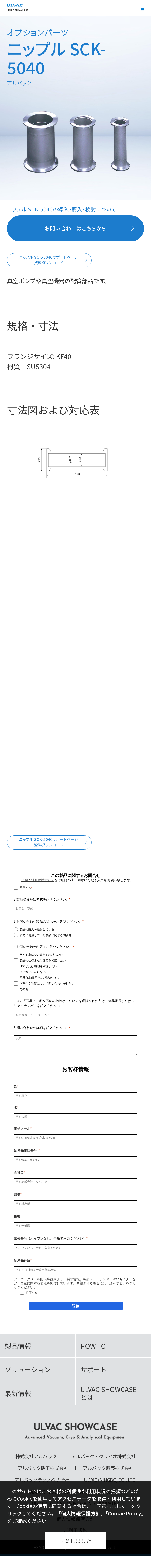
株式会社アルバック (36, 1456)
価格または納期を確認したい (38, 966)
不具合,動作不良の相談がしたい (40, 977)
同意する (25, 887)
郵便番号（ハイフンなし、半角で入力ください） (50, 1238)
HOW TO (93, 1346)
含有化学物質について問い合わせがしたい (47, 983)
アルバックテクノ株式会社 (42, 1479)
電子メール (22, 1128)
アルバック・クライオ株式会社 (103, 1456)
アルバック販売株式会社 (108, 1468)
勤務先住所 (22, 1260)
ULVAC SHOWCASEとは (108, 1393)
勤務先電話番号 (25, 1150)
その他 (24, 989)
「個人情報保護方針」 (37, 880)
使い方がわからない (33, 972)
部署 (17, 1194)
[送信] (76, 1306)
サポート (93, 1369)
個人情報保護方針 (81, 1513)
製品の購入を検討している (37, 929)
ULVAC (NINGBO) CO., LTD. (110, 1479)
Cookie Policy (124, 1513)
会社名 (19, 1172)
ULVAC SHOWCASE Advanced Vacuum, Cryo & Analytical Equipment (75, 1431)
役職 (17, 1216)
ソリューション (28, 1369)
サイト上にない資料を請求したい (41, 954)
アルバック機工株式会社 (43, 1468)
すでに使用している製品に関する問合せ (45, 935)
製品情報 (18, 1346)
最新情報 (18, 1393)
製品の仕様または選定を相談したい (43, 960)
